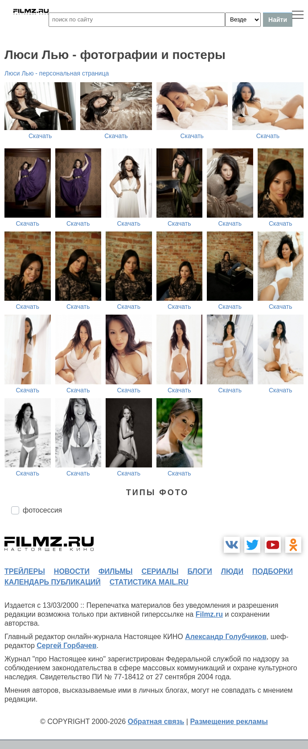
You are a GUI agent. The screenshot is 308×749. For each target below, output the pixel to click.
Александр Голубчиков (226, 636)
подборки (272, 571)
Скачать (40, 135)
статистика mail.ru (149, 582)
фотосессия (42, 510)
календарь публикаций (52, 582)
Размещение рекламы (229, 721)
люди (232, 571)
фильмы (115, 571)
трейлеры (24, 571)
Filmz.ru (209, 614)
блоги (199, 571)
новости (72, 571)
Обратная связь (156, 721)
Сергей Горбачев (66, 645)
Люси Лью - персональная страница (56, 73)
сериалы (159, 571)
